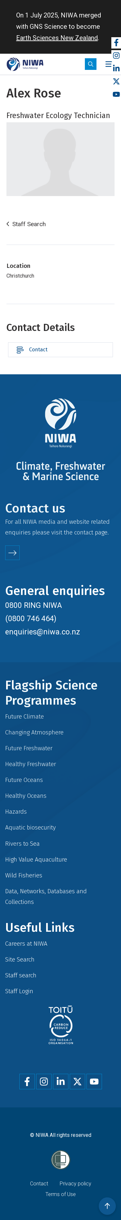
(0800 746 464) (30, 618)
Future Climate (24, 716)
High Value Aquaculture (36, 859)
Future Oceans (24, 780)
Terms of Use (60, 1194)
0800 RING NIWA (33, 605)
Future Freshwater (29, 748)
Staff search (20, 975)
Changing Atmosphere (34, 732)
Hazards (16, 811)
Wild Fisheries (23, 875)
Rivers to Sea (22, 843)
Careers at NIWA (26, 943)
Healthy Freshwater (30, 764)
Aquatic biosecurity (30, 827)
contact (83, 532)
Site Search (20, 959)
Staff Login (19, 991)
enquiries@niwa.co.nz (42, 631)
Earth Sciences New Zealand (57, 38)
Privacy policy (75, 1184)
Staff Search (29, 224)
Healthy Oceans (25, 795)
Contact (38, 349)
